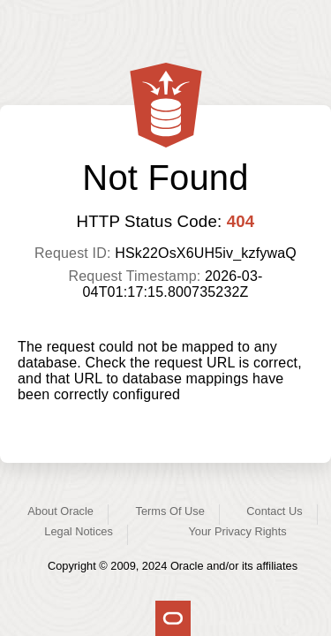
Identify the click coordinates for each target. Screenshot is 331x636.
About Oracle (60, 511)
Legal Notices (78, 531)
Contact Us (274, 511)
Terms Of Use (170, 511)
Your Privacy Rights (237, 531)
